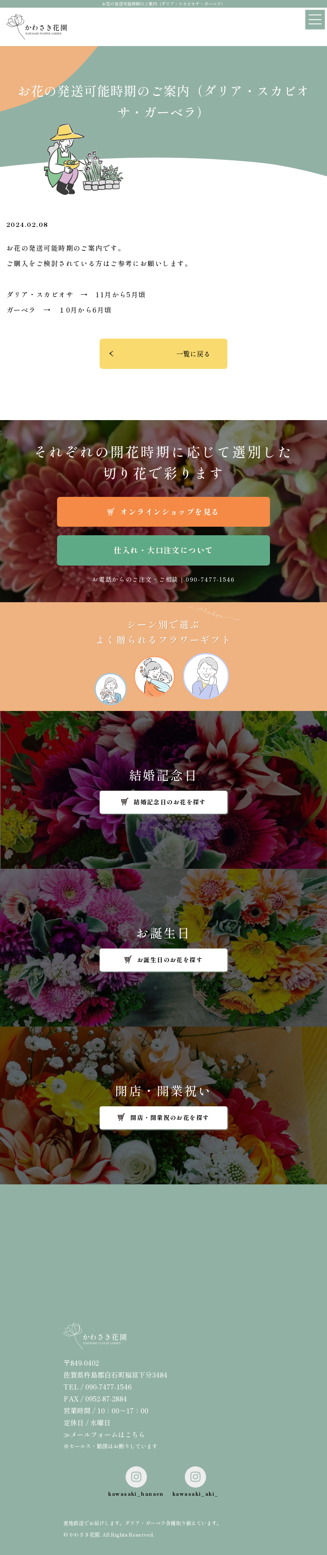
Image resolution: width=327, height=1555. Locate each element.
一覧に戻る (193, 353)
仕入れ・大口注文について (163, 549)
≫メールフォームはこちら (104, 1434)
